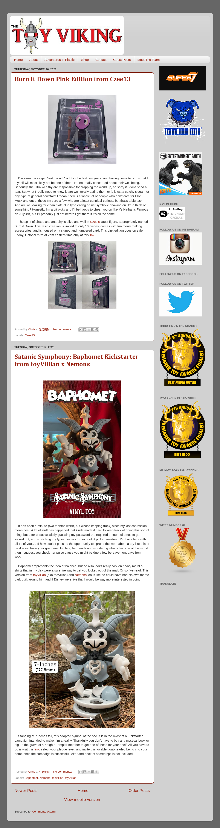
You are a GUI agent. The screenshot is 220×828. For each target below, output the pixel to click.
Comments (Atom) (44, 811)
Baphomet (31, 777)
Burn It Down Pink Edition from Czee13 (73, 79)
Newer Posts (25, 790)
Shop (85, 59)
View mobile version (82, 799)
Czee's (95, 221)
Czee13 (30, 335)
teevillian (57, 777)
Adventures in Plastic (59, 59)
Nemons (81, 575)
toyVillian (39, 575)
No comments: (63, 329)
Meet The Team (149, 59)
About (33, 59)
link (92, 235)
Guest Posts (122, 59)
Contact (101, 59)
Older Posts (139, 790)
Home (18, 59)
